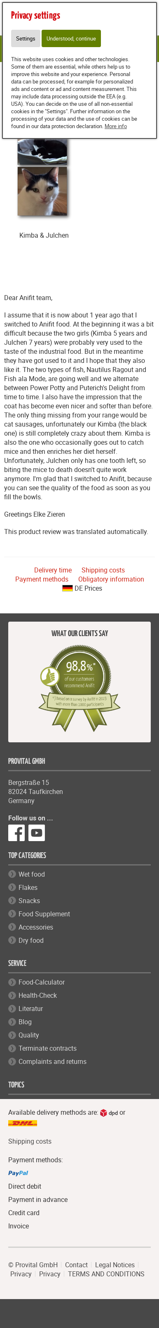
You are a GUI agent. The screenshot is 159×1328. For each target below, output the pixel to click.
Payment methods (41, 579)
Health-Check (38, 995)
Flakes (28, 887)
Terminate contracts (48, 1048)
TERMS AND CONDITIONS (106, 1274)
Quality (29, 1035)
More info (116, 126)
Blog (25, 1021)
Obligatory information (111, 579)
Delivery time (53, 570)
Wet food (32, 874)
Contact (76, 1265)
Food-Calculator (42, 982)
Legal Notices (115, 1265)
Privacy (21, 1274)
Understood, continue (71, 38)
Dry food (31, 940)
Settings (25, 38)
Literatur (31, 1008)
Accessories (36, 927)
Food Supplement (44, 913)
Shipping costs (103, 570)
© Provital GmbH (33, 1265)
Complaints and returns (53, 1061)
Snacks (29, 900)
